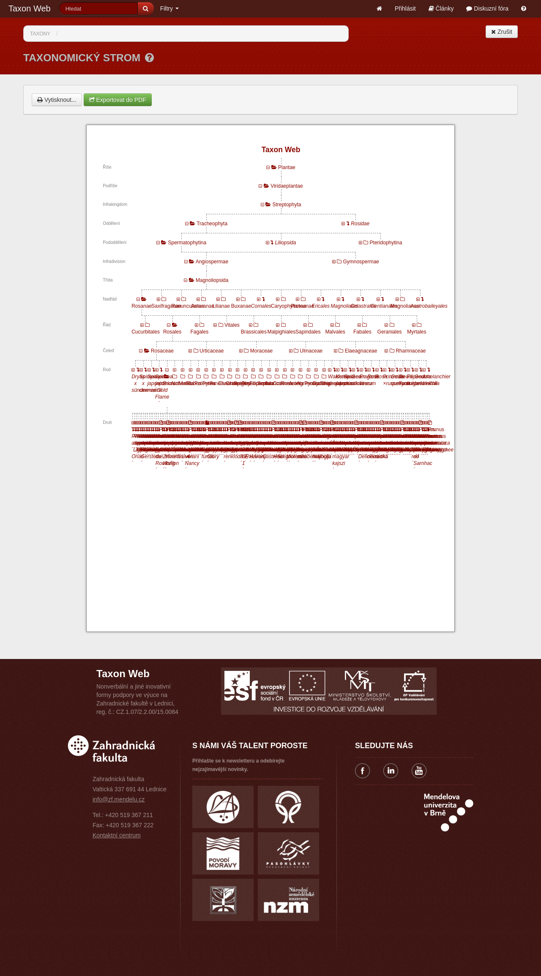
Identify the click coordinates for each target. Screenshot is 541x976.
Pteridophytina (386, 243)
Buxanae (241, 306)
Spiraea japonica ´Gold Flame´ (164, 390)
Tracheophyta (212, 224)
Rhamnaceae (411, 351)
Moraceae (261, 351)
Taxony (40, 34)
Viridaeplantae (286, 186)
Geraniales (389, 332)
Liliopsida (285, 243)
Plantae (286, 167)
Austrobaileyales (429, 306)
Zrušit (501, 31)
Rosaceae (162, 351)
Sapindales (307, 332)
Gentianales (384, 306)
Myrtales (416, 332)
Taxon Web (29, 8)
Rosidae (360, 224)
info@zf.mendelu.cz (119, 799)
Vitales (232, 325)
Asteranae (203, 306)
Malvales (335, 332)
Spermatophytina (187, 243)
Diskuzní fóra (487, 8)
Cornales (261, 306)
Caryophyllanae (288, 306)
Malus (185, 383)
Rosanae (141, 306)
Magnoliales (344, 306)
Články (441, 8)
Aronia (296, 383)
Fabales (362, 332)
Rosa (286, 383)
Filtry (169, 8)
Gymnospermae (361, 262)
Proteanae (302, 306)
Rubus (193, 383)
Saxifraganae (166, 306)
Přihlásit (405, 8)
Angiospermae (212, 262)
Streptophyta (286, 205)
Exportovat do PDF (117, 99)
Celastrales (363, 306)
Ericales (320, 306)
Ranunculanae (187, 306)
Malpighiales (281, 332)
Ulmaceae (311, 351)
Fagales (199, 332)
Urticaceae (211, 351)
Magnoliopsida (212, 280)
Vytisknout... (57, 99)
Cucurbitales (145, 332)
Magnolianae (405, 306)
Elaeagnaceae (361, 351)
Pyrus (209, 383)
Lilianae (221, 306)
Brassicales (254, 332)
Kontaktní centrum (117, 835)
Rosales (172, 332)
